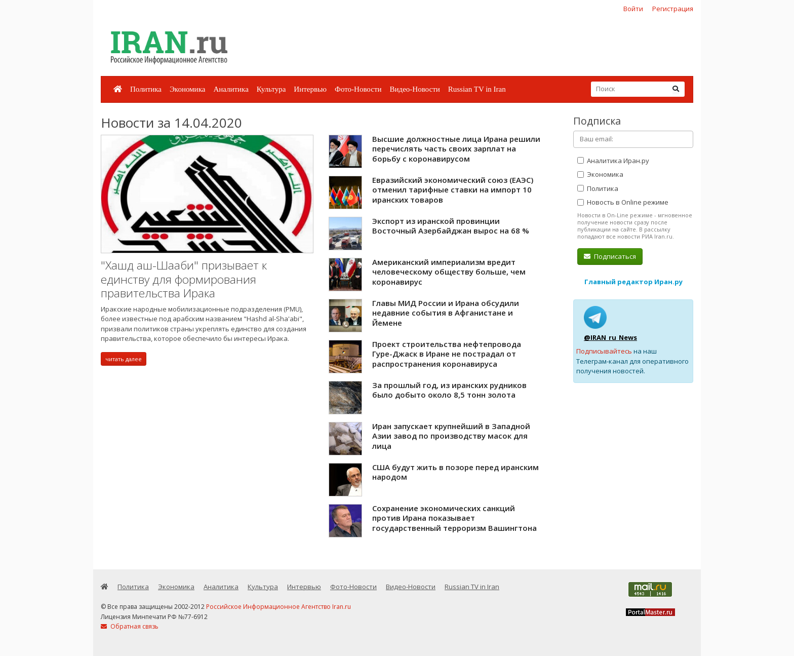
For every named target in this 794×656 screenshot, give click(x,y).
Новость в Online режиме (622, 202)
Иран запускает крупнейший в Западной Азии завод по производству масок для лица (451, 436)
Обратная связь (129, 626)
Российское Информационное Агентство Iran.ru (278, 606)
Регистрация (672, 8)
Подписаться (610, 256)
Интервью (310, 89)
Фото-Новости (358, 89)
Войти (633, 8)
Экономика (187, 89)
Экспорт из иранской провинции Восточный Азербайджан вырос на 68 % (450, 226)
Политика (146, 89)
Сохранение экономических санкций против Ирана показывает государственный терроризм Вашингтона (454, 518)
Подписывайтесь (604, 351)
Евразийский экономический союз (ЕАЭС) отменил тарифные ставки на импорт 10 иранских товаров (452, 190)
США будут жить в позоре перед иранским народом (455, 472)
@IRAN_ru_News (610, 337)
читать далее (123, 359)
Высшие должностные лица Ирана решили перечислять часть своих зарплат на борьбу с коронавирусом (456, 149)
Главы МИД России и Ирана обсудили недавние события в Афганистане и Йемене (445, 313)
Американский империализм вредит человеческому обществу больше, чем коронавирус (449, 272)
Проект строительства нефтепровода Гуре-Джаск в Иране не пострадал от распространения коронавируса (446, 354)
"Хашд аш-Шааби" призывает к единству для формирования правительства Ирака (184, 279)
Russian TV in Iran (477, 89)
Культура (271, 89)
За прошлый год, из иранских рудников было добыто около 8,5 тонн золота (449, 390)
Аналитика (230, 89)
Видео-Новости (414, 89)
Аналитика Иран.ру (613, 160)
